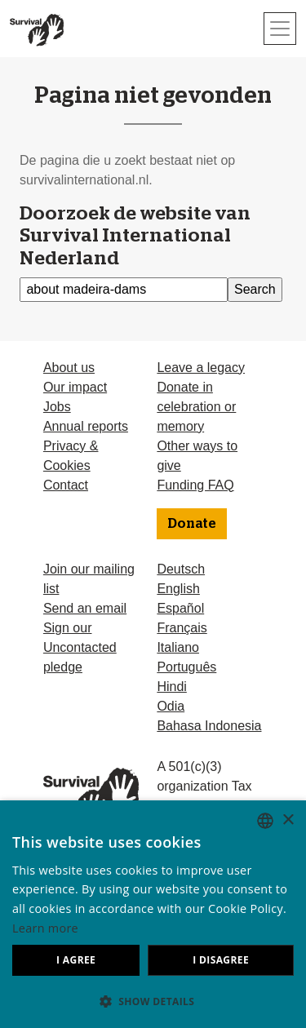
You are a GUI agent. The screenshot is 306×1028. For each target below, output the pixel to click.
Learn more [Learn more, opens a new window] (45, 928)
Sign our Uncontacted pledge (80, 647)
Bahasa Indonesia (209, 726)
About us (69, 367)
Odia (170, 706)
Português (186, 667)
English (178, 589)
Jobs (57, 407)
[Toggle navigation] (280, 28)
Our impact (75, 387)
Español (180, 608)
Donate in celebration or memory (196, 406)
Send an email (84, 608)
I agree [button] (75, 960)
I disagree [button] (221, 960)
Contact (65, 485)
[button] (153, 1001)
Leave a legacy (201, 367)
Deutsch (181, 569)
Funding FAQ (195, 485)
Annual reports (85, 426)
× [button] (288, 820)
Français (181, 628)
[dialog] (153, 914)
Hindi (171, 686)
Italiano (178, 647)
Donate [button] (191, 523)
